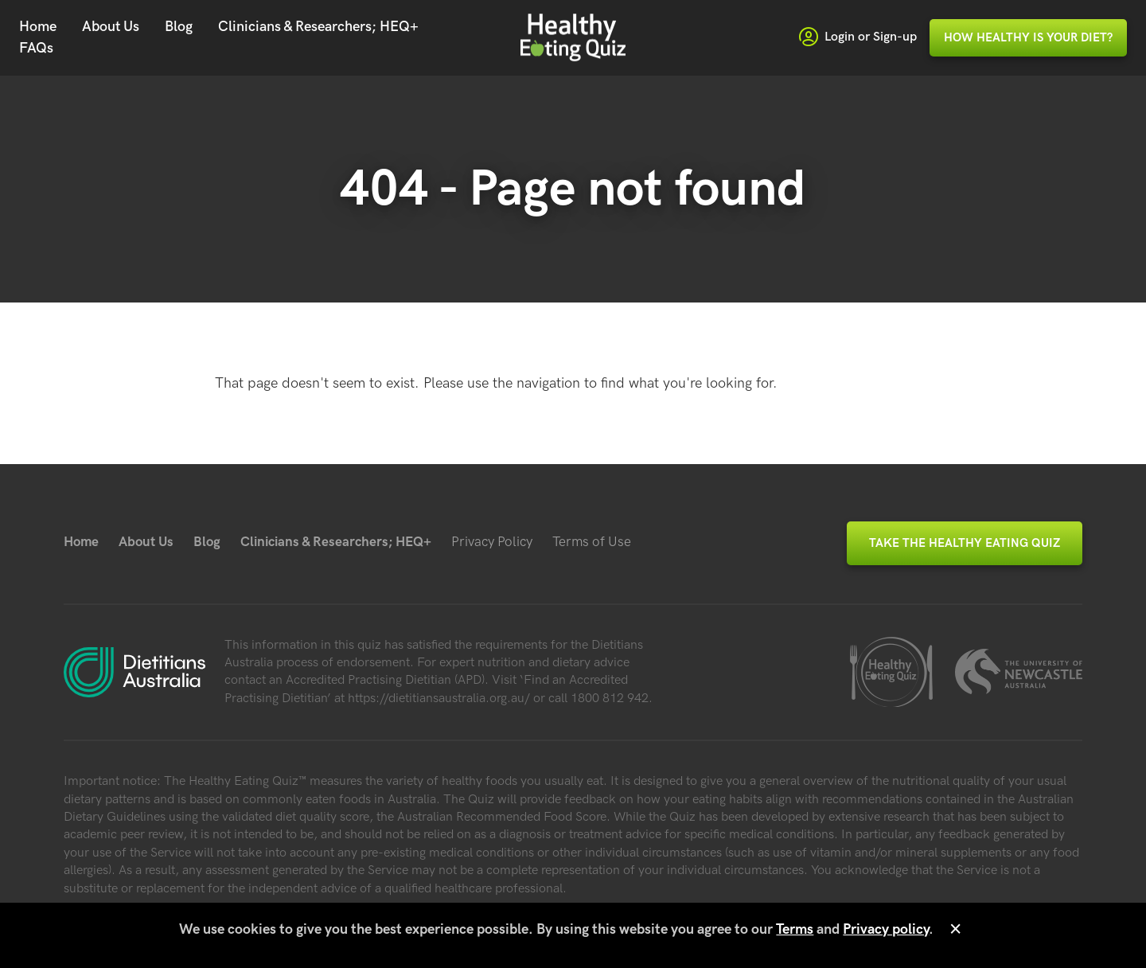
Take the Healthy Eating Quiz (964, 543)
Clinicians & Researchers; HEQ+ (318, 26)
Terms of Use (591, 542)
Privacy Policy (491, 542)
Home (38, 26)
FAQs (36, 48)
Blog (179, 26)
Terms (794, 929)
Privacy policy (886, 929)
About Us (110, 26)
